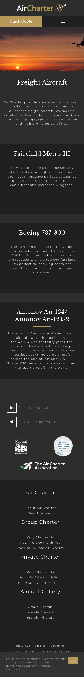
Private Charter (40, 557)
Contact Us (57, 645)
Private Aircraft (40, 612)
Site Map (40, 645)
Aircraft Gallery (40, 592)
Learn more (13, 669)
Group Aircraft (40, 607)
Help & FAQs (22, 645)
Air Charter (40, 493)
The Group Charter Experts (40, 548)
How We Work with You (40, 543)
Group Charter (40, 522)
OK (73, 660)
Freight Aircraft (40, 617)
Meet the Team (40, 513)
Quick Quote (21, 21)
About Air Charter (40, 508)
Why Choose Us (40, 537)
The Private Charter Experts (40, 583)
